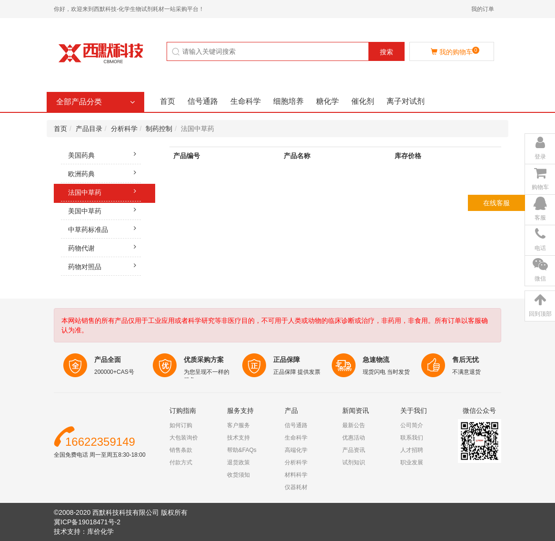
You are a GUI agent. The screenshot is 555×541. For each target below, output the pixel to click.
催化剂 (362, 101)
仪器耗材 (296, 487)
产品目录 (89, 128)
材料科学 (296, 474)
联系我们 (411, 437)
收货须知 (238, 474)
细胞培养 (288, 101)
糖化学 (327, 101)
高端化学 (296, 450)
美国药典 (104, 154)
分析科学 (124, 128)
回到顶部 (540, 314)
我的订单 (482, 9)
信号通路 (203, 101)
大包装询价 (183, 437)
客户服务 (238, 425)
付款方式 (180, 462)
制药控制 (159, 128)
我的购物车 (455, 51)
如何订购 (180, 425)
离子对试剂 (406, 101)
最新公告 (353, 425)
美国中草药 (104, 209)
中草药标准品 (104, 228)
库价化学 (100, 531)
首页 (167, 101)
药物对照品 (104, 265)
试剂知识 (353, 462)
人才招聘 (411, 450)
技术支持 (238, 437)
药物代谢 (104, 247)
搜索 (386, 52)
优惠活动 (353, 437)
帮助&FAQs (242, 450)
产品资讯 (353, 450)
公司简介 (411, 425)
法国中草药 (104, 191)
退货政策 (238, 462)
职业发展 (411, 462)
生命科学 (245, 101)
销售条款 (180, 450)
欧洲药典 (104, 172)
